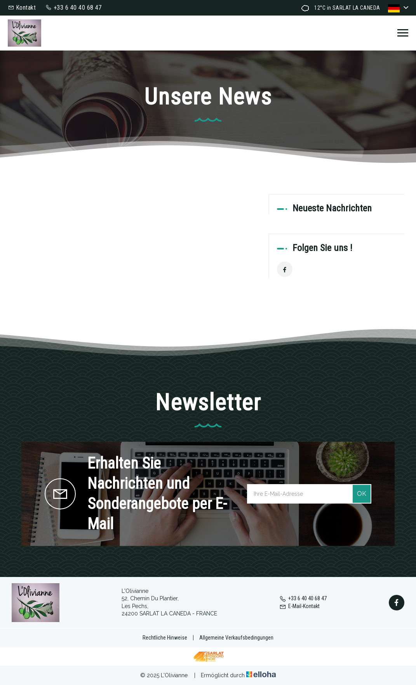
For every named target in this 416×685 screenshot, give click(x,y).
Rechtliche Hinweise (165, 637)
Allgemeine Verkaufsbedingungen (236, 637)
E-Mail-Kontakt (299, 606)
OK (361, 493)
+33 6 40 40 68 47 (303, 598)
